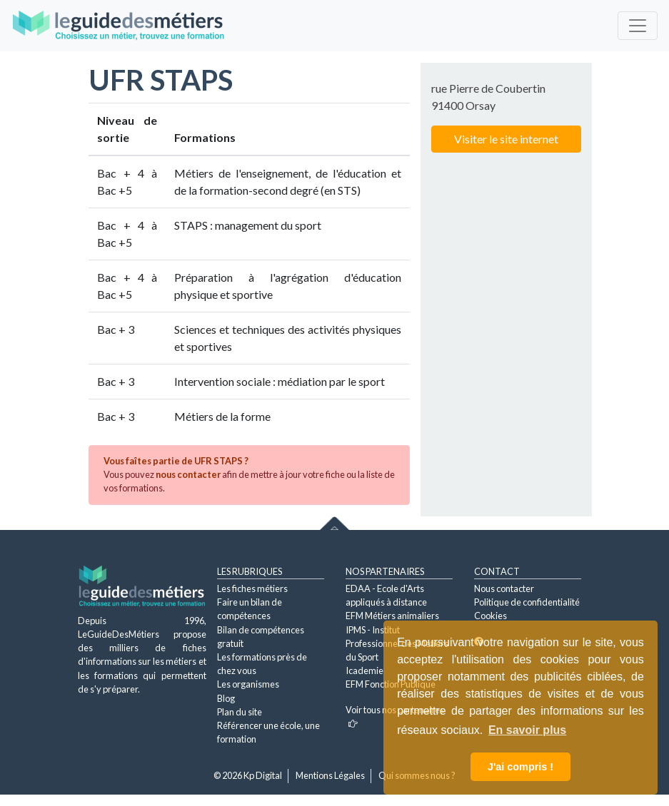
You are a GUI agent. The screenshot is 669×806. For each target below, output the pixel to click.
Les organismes (248, 684)
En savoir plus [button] (527, 730)
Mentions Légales (330, 775)
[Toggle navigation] (638, 25)
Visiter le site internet (506, 139)
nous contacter (188, 474)
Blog (226, 698)
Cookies (490, 615)
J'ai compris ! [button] (520, 766)
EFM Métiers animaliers (392, 615)
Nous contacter (504, 588)
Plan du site (239, 712)
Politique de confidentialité (527, 602)
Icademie (364, 670)
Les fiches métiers (252, 588)
